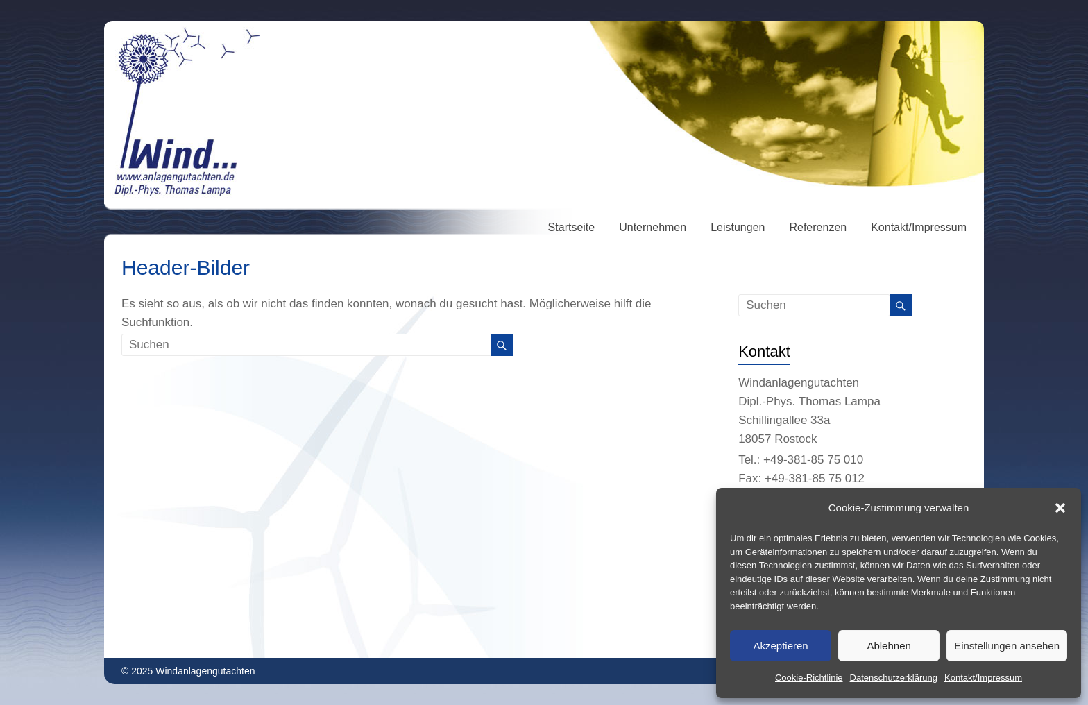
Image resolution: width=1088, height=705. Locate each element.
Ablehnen (888, 646)
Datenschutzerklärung (893, 677)
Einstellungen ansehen (1007, 646)
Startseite (571, 227)
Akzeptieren (780, 646)
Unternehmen (652, 227)
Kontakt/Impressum (983, 677)
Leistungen (738, 227)
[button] (1060, 508)
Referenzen (818, 227)
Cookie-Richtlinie (809, 677)
